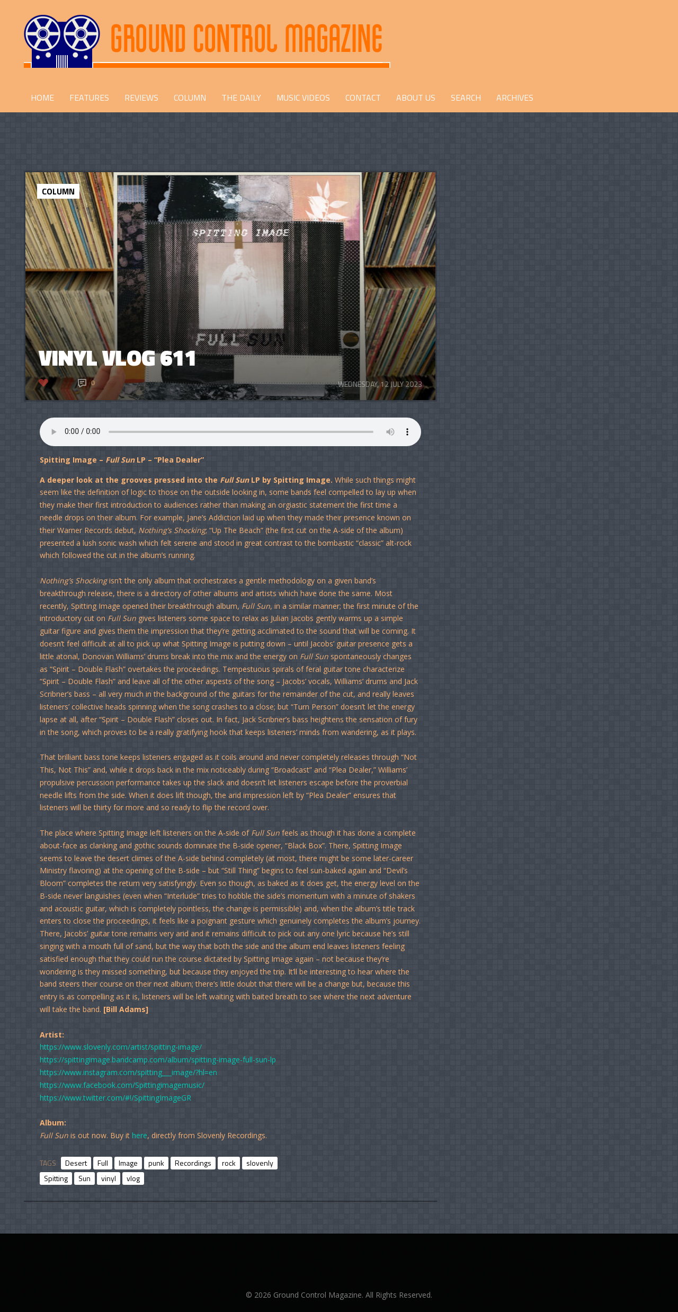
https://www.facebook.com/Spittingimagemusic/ (122, 1085)
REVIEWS (141, 97)
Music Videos (303, 97)
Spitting (56, 1178)
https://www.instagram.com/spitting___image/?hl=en (128, 1072)
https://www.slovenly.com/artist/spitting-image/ (121, 1047)
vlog (133, 1178)
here (139, 1135)
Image (128, 1162)
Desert (76, 1162)
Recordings (193, 1162)
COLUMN (190, 97)
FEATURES (89, 97)
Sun (84, 1178)
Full (102, 1162)
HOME (42, 97)
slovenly (259, 1162)
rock (229, 1162)
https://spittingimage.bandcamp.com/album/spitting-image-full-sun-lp (158, 1059)
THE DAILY (241, 97)
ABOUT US (415, 97)
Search (466, 97)
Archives (514, 97)
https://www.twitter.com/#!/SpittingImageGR (115, 1098)
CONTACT (363, 97)
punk (156, 1162)
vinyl (108, 1178)
